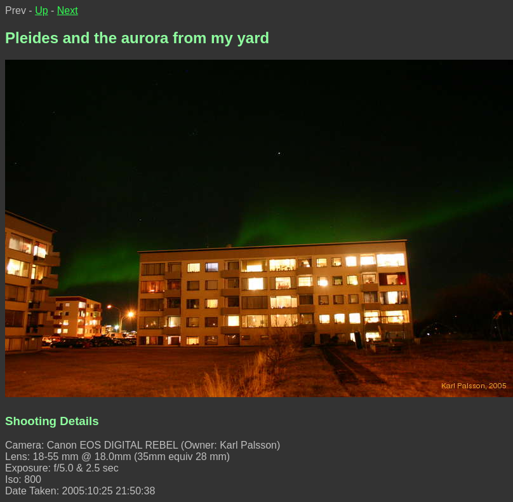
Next (67, 10)
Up (41, 10)
